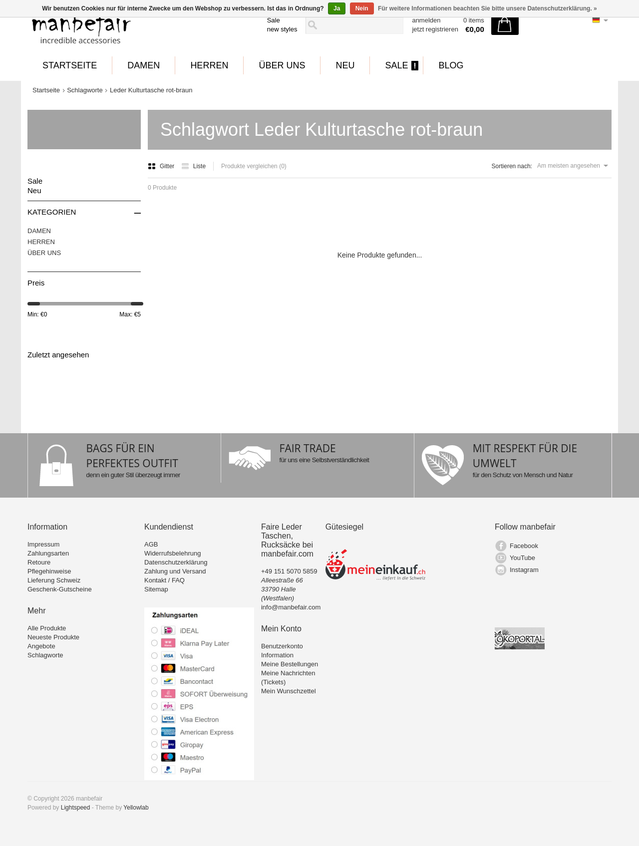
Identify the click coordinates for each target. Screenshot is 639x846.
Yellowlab (135, 807)
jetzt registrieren (435, 29)
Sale (273, 20)
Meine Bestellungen (289, 664)
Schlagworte (85, 90)
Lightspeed (75, 807)
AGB (151, 544)
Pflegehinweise (49, 571)
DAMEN (143, 65)
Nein (361, 8)
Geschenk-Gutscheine (59, 589)
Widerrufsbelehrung (172, 553)
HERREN (209, 65)
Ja (336, 8)
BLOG (450, 65)
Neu (344, 65)
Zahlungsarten (48, 553)
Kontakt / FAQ (164, 580)
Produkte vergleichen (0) (254, 166)
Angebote (41, 646)
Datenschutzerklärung (175, 562)
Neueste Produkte (53, 637)
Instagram (524, 569)
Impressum (43, 544)
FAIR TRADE (308, 448)
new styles (282, 29)
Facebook (524, 546)
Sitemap (156, 589)
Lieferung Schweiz (53, 580)
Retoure (38, 562)
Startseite (69, 65)
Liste (193, 166)
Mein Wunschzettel (288, 691)
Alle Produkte (46, 628)
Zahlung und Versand (175, 571)
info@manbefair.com (290, 607)
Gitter (162, 166)
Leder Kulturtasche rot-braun (151, 90)
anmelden (426, 20)
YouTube (522, 558)
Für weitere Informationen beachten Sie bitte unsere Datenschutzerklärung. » (487, 8)
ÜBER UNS (282, 65)
